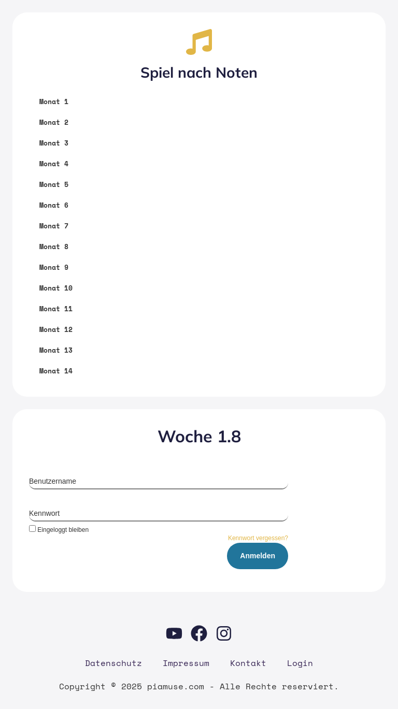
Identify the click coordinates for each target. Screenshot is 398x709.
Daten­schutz (113, 663)
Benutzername (52, 481)
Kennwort (44, 513)
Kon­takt (248, 663)
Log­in (300, 663)
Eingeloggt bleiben (59, 529)
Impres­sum (186, 663)
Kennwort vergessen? (258, 538)
